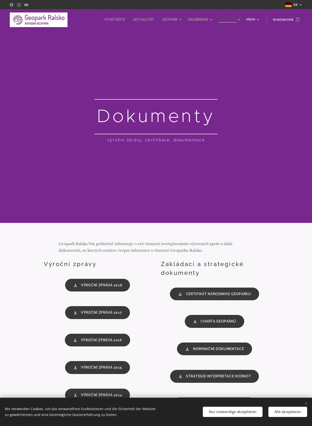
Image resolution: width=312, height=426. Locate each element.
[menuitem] (123, 20)
